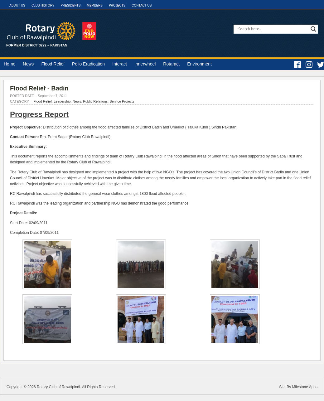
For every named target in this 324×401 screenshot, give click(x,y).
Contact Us (142, 5)
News (28, 63)
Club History (43, 5)
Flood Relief (53, 63)
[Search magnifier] (313, 29)
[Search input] (272, 29)
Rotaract (171, 63)
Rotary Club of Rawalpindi (58, 387)
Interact (119, 63)
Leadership (62, 101)
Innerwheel (145, 63)
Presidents (70, 5)
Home (9, 63)
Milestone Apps (304, 387)
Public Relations (95, 101)
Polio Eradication (88, 63)
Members (95, 5)
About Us (17, 5)
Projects (117, 5)
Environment (199, 63)
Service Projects (121, 101)
